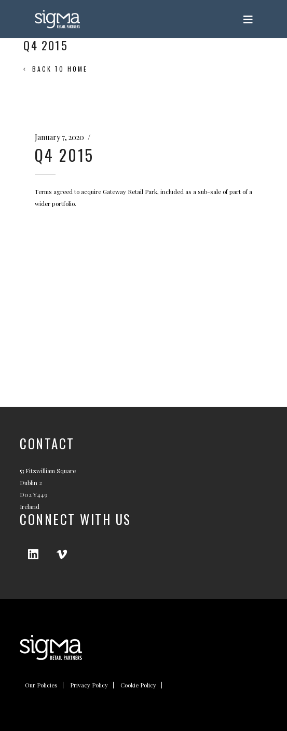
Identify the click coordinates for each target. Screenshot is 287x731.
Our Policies (41, 685)
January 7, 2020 (59, 137)
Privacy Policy (89, 685)
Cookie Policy (138, 685)
